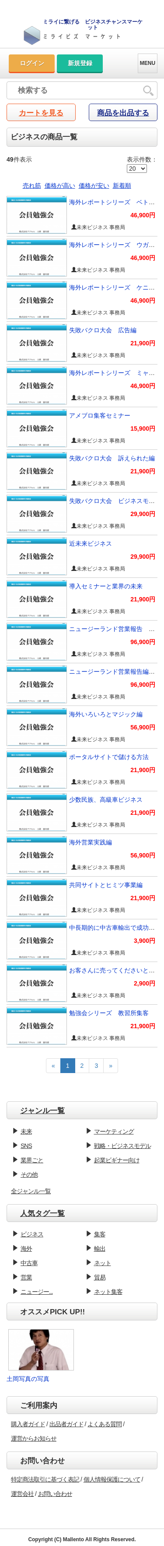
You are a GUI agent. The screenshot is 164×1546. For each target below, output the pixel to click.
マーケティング (114, 1131)
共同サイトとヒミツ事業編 (106, 884)
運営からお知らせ (33, 1438)
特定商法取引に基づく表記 (45, 1479)
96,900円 (142, 641)
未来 (26, 1131)
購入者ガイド (28, 1424)
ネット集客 (108, 1291)
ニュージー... (37, 1291)
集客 (99, 1234)
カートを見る (41, 113)
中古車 (29, 1262)
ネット (102, 1262)
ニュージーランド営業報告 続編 (115, 628)
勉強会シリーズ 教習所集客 (109, 1012)
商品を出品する (123, 113)
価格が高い (60, 185)
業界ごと (32, 1160)
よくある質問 (104, 1424)
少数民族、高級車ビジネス (106, 799)
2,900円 (144, 983)
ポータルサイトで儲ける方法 (109, 756)
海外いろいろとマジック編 (106, 714)
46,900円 (142, 215)
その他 (29, 1174)
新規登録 (80, 63)
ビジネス (32, 1234)
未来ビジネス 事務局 (98, 227)
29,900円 (142, 513)
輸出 (99, 1248)
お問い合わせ (55, 1493)
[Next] (110, 1065)
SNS (26, 1145)
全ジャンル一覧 (31, 1191)
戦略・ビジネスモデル (122, 1145)
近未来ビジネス (90, 543)
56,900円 (142, 727)
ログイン (32, 63)
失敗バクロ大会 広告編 (102, 330)
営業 (26, 1277)
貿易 (99, 1277)
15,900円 (142, 428)
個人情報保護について (112, 1479)
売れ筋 (32, 185)
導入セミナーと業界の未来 (106, 586)
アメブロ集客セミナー (99, 415)
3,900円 (144, 940)
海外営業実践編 (90, 842)
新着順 (122, 185)
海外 (26, 1248)
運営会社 (22, 1493)
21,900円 (142, 343)
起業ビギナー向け (117, 1160)
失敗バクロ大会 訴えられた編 (112, 458)
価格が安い (94, 185)
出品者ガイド (66, 1424)
